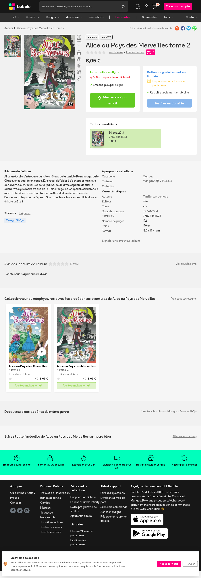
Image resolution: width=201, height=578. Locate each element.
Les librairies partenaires (78, 543)
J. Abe (26, 375)
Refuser (190, 563)
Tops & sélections (51, 523)
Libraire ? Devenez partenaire (82, 534)
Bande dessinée (50, 498)
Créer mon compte (178, 6)
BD (16, 18)
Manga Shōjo (151, 181)
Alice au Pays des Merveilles (34, 28)
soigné (119, 85)
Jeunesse (74, 18)
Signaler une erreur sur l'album (121, 241)
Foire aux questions (112, 493)
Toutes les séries (51, 528)
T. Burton (15, 375)
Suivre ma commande (113, 507)
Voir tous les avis (186, 264)
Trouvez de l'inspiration (55, 493)
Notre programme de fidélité (83, 509)
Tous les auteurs (50, 532)
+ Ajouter (24, 213)
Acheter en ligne (110, 512)
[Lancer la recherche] (123, 6)
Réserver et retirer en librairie (113, 519)
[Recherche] (79, 6)
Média (192, 18)
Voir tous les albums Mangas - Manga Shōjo (169, 412)
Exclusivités (122, 18)
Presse (14, 498)
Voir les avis (116, 52)
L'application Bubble (83, 497)
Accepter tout (169, 563)
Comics (32, 18)
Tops (168, 18)
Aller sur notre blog (185, 437)
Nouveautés (149, 18)
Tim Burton (150, 197)
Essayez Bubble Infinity (84, 502)
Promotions (96, 18)
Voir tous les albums (184, 299)
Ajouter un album (81, 516)
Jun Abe (163, 197)
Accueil (8, 28)
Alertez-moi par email (113, 101)
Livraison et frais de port (112, 500)
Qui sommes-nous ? (22, 493)
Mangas (53, 18)
